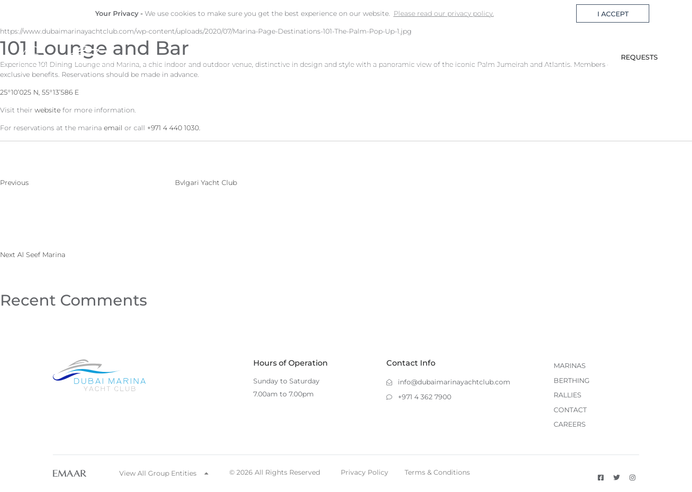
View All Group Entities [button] (164, 473)
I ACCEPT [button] (613, 14)
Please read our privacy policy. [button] (444, 13)
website (48, 110)
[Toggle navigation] (42, 58)
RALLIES (485, 57)
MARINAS (381, 57)
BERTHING (434, 57)
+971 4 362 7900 (418, 397)
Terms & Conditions (437, 472)
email (113, 127)
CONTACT (533, 57)
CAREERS (570, 424)
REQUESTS (639, 57)
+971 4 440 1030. (173, 127)
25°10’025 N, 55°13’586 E (39, 92)
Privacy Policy (364, 472)
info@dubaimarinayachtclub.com (448, 382)
